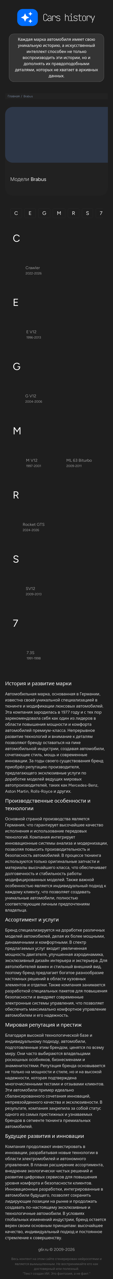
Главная (14, 96)
